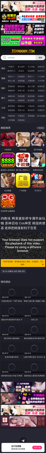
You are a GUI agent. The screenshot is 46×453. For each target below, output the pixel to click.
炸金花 (21, 71)
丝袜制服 (21, 80)
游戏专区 (41, 66)
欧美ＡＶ (31, 76)
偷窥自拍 (11, 96)
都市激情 (11, 106)
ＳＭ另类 (41, 80)
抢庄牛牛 (41, 71)
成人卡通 (31, 86)
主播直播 (31, 80)
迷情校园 (11, 110)
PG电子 (11, 66)
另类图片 (41, 100)
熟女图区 (31, 100)
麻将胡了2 (11, 71)
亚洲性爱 (11, 86)
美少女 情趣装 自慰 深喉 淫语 (13, 271)
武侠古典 (41, 106)
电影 (3, 88)
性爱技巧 (41, 110)
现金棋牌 (31, 71)
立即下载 (37, 447)
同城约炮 (11, 116)
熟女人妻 (11, 80)
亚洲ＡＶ (11, 76)
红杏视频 (11, 120)
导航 (3, 117)
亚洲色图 (21, 96)
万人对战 (31, 66)
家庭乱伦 (21, 106)
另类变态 (41, 90)
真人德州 (21, 66)
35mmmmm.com (23, 51)
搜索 (40, 57)
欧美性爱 (41, 86)
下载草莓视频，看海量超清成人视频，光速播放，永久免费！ (23, 263)
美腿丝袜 (11, 100)
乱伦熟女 (31, 90)
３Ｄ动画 (41, 76)
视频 (3, 78)
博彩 (3, 68)
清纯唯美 (21, 100)
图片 (3, 98)
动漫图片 (41, 96)
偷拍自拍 (21, 86)
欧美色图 (31, 96)
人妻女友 (31, 106)
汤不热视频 (41, 116)
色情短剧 (21, 120)
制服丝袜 (11, 90)
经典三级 (21, 90)
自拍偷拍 (21, 76)
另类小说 (21, 110)
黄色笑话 (31, 110)
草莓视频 (31, 116)
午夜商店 (21, 116)
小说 (3, 107)
